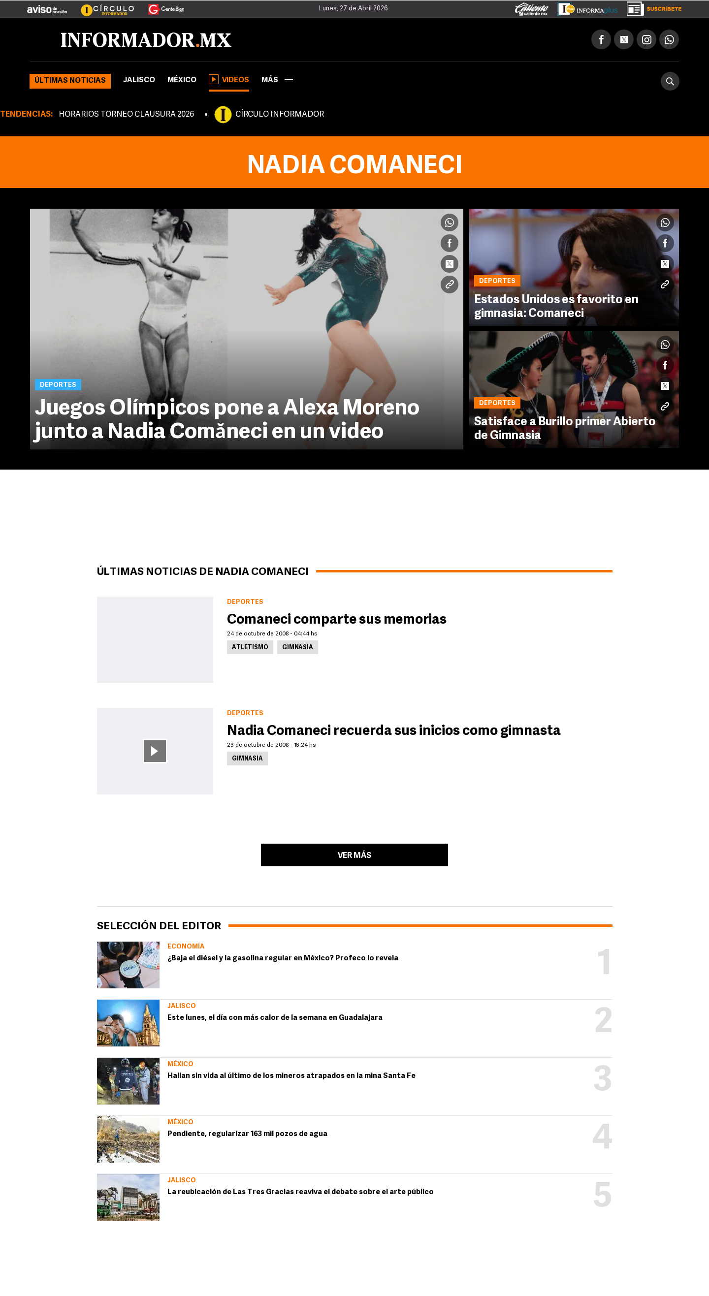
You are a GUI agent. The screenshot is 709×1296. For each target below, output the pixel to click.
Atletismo (250, 648)
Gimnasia (297, 648)
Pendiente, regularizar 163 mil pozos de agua (247, 1134)
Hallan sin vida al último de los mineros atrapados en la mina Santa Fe (291, 1076)
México (181, 80)
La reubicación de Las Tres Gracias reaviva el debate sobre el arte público (300, 1192)
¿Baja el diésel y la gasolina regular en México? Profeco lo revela (282, 958)
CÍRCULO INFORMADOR (279, 115)
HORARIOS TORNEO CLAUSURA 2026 (126, 115)
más (277, 80)
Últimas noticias (70, 81)
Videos (229, 79)
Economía (185, 947)
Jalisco (139, 80)
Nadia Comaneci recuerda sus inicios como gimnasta (394, 731)
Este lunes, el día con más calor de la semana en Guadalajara (275, 1018)
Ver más (354, 856)
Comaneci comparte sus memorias (337, 620)
